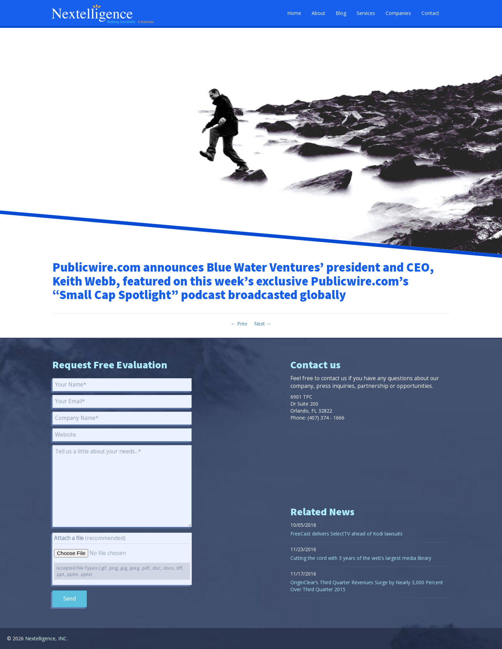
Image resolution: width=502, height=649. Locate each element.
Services (366, 13)
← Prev (239, 323)
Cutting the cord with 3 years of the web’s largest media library (360, 558)
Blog (341, 13)
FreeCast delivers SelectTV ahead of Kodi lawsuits (346, 533)
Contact (430, 13)
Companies (398, 13)
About (318, 13)
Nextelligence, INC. (46, 638)
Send (69, 599)
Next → (262, 323)
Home (294, 13)
